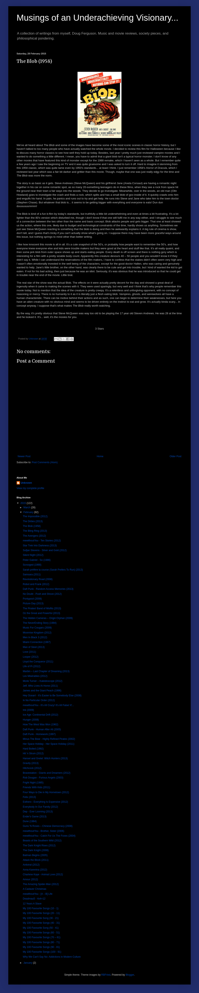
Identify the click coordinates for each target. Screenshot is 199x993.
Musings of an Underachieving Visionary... (97, 18)
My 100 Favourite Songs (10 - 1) (40, 908)
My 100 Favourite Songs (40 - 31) (41, 922)
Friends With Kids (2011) (36, 787)
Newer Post (24, 456)
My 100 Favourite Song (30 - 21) (41, 918)
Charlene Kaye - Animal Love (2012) (43, 874)
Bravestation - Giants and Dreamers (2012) (46, 772)
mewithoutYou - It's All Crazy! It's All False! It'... (48, 705)
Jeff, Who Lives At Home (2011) (40, 685)
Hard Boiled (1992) (33, 748)
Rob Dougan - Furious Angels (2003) (43, 777)
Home (100, 456)
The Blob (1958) (32, 526)
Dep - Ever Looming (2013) (38, 811)
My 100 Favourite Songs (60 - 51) (41, 932)
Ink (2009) (28, 710)
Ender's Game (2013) (34, 816)
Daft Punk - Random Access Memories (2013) (48, 589)
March (27, 507)
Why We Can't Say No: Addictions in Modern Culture (52, 956)
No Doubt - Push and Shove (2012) (42, 593)
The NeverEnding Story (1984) (40, 622)
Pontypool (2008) (32, 598)
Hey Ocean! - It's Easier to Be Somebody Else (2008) (52, 695)
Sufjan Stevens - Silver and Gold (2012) (45, 550)
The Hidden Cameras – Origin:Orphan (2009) (48, 618)
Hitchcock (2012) (32, 768)
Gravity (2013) (31, 763)
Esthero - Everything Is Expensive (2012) (45, 801)
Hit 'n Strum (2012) (33, 753)
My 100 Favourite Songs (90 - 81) (41, 947)
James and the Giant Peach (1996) (42, 690)
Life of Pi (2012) (31, 666)
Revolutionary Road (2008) (37, 579)
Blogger (130, 974)
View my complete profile (30, 488)
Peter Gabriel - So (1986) (37, 560)
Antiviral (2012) (31, 864)
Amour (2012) (30, 879)
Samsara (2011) (32, 574)
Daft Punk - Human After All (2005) (42, 729)
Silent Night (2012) (33, 555)
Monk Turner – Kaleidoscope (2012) (42, 681)
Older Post (175, 456)
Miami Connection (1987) (37, 642)
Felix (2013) (29, 797)
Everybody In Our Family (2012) (40, 806)
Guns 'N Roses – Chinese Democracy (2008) (48, 826)
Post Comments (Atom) (45, 462)
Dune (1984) (30, 821)
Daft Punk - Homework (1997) (39, 734)
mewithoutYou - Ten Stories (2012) (42, 540)
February (28, 512)
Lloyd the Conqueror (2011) (38, 661)
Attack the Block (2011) (36, 860)
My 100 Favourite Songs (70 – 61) (41, 937)
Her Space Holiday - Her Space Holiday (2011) (48, 743)
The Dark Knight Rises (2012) (39, 845)
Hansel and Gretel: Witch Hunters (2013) (45, 758)
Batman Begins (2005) (35, 855)
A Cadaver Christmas (34, 888)
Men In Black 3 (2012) (35, 637)
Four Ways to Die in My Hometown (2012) (46, 792)
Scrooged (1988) (32, 564)
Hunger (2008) (31, 719)
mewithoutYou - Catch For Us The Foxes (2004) (49, 835)
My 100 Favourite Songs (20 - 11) (41, 913)
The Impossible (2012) (35, 516)
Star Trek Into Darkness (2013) (40, 545)
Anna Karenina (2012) (35, 869)
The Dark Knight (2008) (36, 850)
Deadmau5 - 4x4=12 (34, 898)
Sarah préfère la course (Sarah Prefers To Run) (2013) (53, 569)
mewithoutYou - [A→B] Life (37, 893)
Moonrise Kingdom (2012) (37, 632)
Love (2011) (29, 651)
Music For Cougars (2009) (37, 627)
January (28, 962)
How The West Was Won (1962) (40, 724)
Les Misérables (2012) (35, 676)
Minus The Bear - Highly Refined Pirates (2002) (49, 739)
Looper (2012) (30, 656)
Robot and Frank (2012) (36, 584)
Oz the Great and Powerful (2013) (41, 613)
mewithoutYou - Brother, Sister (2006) (43, 831)
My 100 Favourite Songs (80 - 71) (41, 942)
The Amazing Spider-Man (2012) (41, 884)
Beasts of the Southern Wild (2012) (42, 840)
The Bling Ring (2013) (35, 530)
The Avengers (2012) (34, 535)
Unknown (26, 482)
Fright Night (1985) (33, 782)
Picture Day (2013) (33, 603)
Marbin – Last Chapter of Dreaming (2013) (46, 671)
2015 (24, 503)
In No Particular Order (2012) (39, 700)
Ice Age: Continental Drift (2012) (40, 714)
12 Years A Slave (32, 903)
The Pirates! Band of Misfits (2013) (42, 608)
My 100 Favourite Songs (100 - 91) (42, 951)
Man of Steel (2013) (34, 647)
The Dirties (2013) (33, 521)
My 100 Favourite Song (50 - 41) (41, 927)
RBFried (105, 974)
